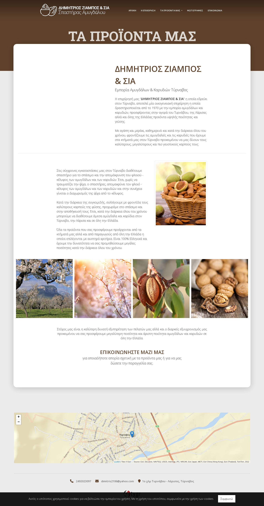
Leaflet (117, 462)
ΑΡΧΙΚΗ (132, 10)
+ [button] (19, 417)
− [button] (19, 422)
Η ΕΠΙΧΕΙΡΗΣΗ (148, 10)
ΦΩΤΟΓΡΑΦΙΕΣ (195, 10)
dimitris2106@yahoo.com (117, 481)
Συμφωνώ (227, 499)
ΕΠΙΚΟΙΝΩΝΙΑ (215, 10)
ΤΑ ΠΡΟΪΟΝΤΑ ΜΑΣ (170, 10)
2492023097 (83, 481)
